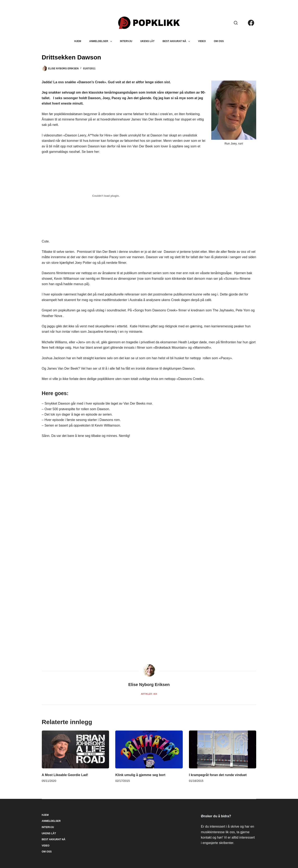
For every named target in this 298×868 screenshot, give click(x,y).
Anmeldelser (101, 41)
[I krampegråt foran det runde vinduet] (222, 749)
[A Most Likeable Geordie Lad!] (75, 749)
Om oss (219, 41)
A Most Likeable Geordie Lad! (65, 775)
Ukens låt (147, 41)
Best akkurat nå (177, 41)
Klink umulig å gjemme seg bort (140, 775)
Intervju (126, 41)
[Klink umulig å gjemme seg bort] (149, 749)
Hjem (77, 41)
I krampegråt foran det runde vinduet (218, 775)
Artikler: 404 (149, 694)
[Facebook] (251, 23)
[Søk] (236, 23)
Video (202, 41)
